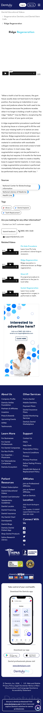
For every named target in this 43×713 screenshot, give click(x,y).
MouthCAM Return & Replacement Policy (31, 470)
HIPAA (4, 423)
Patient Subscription (9, 487)
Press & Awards (7, 415)
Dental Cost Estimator (10, 496)
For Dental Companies (10, 448)
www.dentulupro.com (21, 665)
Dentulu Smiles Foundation (7, 403)
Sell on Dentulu (29, 495)
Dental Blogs (6, 524)
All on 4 (8, 207)
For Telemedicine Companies (8, 462)
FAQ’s (25, 442)
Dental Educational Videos (12, 12)
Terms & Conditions (31, 452)
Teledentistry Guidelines (6, 501)
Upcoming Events (8, 419)
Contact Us (27, 438)
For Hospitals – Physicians (7, 456)
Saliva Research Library (8, 538)
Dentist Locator (7, 506)
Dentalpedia (6, 520)
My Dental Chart (8, 517)
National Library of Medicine (14, 192)
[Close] (38, 701)
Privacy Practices (30, 459)
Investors (5, 412)
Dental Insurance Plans (30, 410)
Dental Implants (23, 207)
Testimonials (6, 426)
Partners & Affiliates (9, 408)
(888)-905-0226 (25, 231)
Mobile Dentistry (30, 402)
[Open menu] (39, 5)
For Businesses (7, 438)
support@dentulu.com (13, 236)
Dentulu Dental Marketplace (29, 422)
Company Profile (8, 399)
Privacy (26, 456)
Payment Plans (29, 406)
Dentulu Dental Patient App (7, 528)
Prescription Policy (30, 449)
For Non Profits (7, 451)
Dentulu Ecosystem (9, 467)
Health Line (7, 195)
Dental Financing (8, 510)
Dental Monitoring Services (30, 416)
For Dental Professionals (6, 443)
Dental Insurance (8, 513)
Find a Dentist (29, 399)
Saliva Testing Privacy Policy (32, 464)
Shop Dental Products (10, 533)
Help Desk (27, 445)
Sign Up (31, 5)
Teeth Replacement (12, 212)
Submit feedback (9, 231)
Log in (23, 5)
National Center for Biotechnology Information (17, 187)
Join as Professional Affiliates (31, 484)
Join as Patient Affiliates (29, 490)
